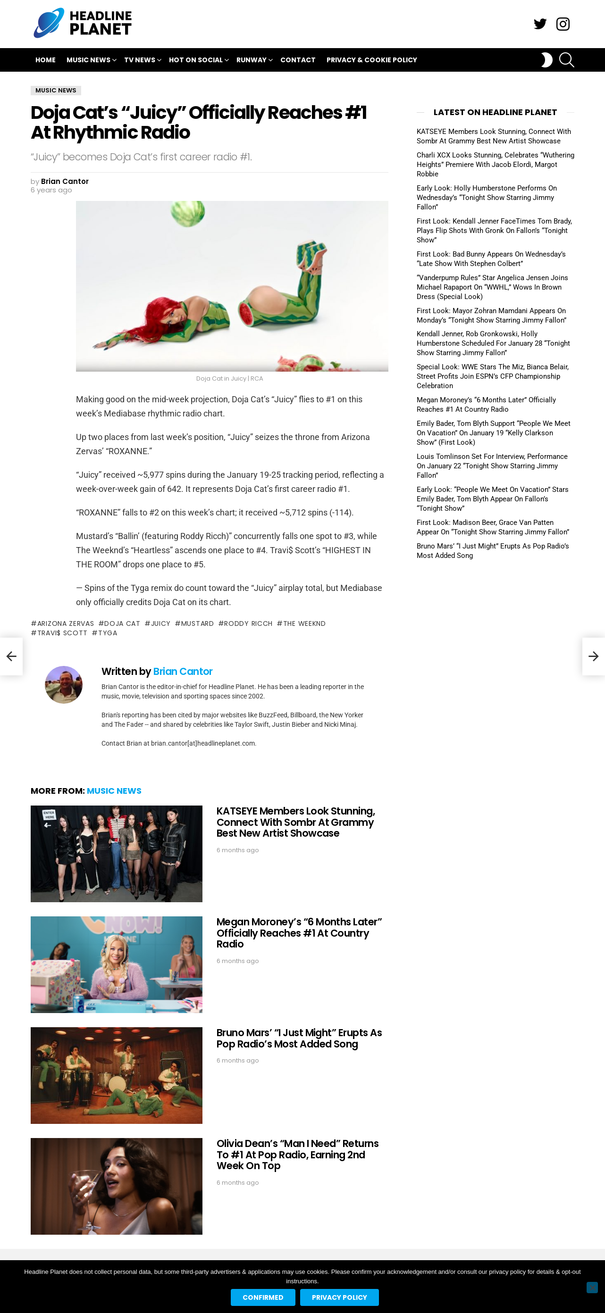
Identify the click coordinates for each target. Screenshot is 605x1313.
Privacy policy (339, 1297)
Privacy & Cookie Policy (372, 60)
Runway (251, 61)
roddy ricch (248, 623)
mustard (197, 623)
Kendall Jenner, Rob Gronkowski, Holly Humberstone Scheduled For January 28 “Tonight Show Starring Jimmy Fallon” (493, 343)
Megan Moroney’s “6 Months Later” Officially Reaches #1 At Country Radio (299, 933)
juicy (161, 623)
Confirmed (263, 1297)
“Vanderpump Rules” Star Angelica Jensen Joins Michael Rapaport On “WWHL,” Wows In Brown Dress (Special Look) (492, 287)
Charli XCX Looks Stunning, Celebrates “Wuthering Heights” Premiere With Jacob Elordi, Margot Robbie (495, 164)
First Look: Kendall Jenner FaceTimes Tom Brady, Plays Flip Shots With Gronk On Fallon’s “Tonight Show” (494, 230)
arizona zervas (65, 623)
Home (45, 60)
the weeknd (304, 623)
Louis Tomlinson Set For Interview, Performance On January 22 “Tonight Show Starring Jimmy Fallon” (492, 466)
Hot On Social (196, 61)
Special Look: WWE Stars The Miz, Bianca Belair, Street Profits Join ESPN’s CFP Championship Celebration (493, 376)
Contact (298, 60)
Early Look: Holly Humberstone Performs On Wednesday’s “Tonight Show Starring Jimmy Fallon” (487, 197)
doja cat (122, 623)
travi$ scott (62, 633)
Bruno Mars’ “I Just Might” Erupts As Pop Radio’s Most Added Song (299, 1038)
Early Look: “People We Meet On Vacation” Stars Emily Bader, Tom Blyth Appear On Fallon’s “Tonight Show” (493, 499)
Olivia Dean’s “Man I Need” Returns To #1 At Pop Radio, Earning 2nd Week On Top (297, 1154)
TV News (139, 61)
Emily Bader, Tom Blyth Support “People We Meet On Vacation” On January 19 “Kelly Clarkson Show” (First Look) (494, 433)
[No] (592, 1287)
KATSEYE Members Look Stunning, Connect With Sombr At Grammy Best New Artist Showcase (296, 822)
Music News (88, 61)
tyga (108, 633)
